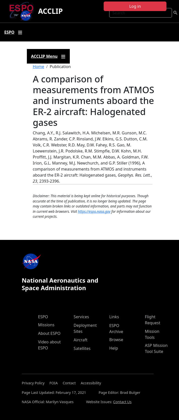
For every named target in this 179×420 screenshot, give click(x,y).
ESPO (43, 317)
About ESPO (49, 333)
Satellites (82, 348)
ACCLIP (50, 11)
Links (114, 317)
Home (38, 66)
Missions (46, 325)
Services (81, 317)
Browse (116, 339)
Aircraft (80, 340)
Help (113, 348)
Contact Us (122, 401)
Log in (135, 6)
